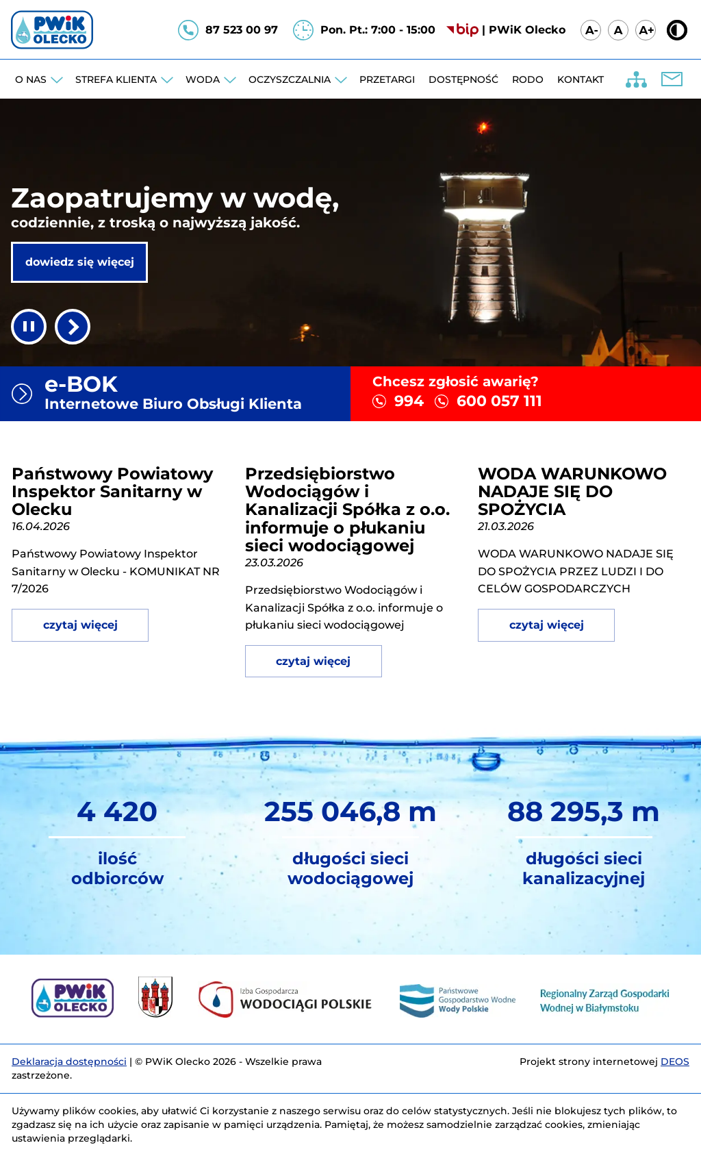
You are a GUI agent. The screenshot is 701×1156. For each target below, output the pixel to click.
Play (72, 326)
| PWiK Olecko (523, 29)
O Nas (31, 79)
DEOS (675, 1061)
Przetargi (387, 79)
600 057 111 (499, 401)
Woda (203, 79)
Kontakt (580, 79)
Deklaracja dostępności (69, 1061)
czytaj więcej (80, 624)
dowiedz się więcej (79, 261)
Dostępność (463, 79)
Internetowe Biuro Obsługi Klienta (192, 392)
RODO (528, 79)
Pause (29, 326)
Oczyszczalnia (289, 79)
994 (409, 401)
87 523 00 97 (241, 29)
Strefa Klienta (116, 79)
